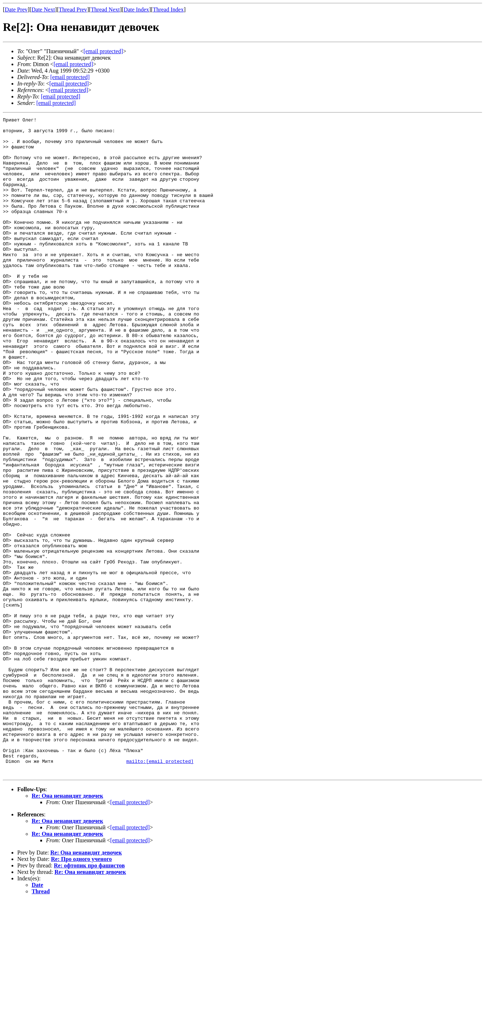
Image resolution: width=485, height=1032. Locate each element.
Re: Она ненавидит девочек (67, 927)
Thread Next (105, 9)
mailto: (159, 890)
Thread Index (168, 9)
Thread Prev (73, 9)
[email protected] (70, 77)
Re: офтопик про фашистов (89, 997)
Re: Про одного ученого (81, 990)
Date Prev (16, 9)
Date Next (43, 9)
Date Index (136, 9)
